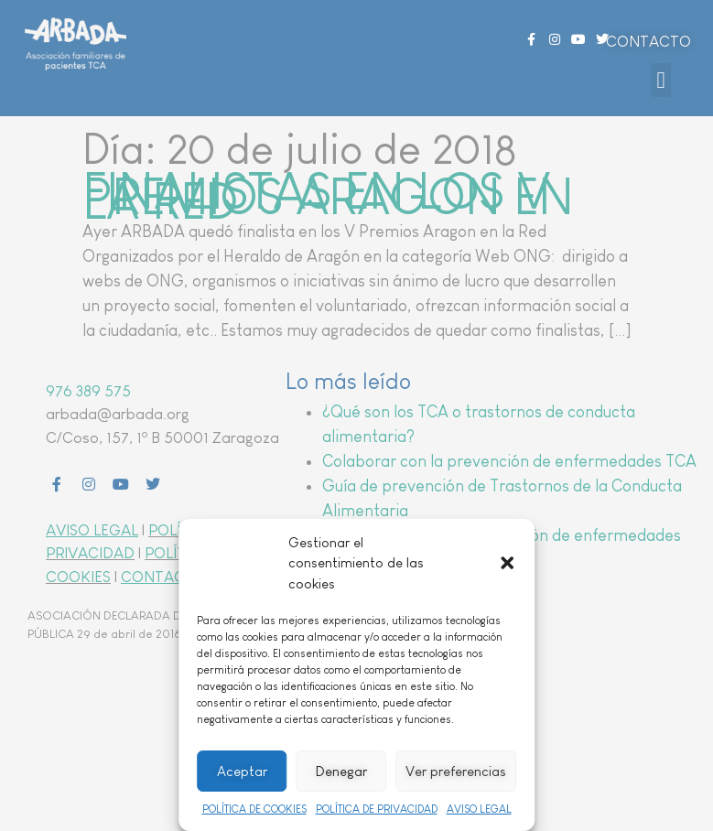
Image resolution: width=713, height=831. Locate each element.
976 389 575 (88, 391)
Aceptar (242, 771)
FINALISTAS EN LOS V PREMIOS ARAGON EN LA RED (328, 196)
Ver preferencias (455, 771)
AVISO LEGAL (479, 809)
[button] (507, 563)
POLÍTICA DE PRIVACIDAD (377, 809)
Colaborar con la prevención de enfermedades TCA (509, 461)
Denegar (341, 771)
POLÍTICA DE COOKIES (254, 809)
